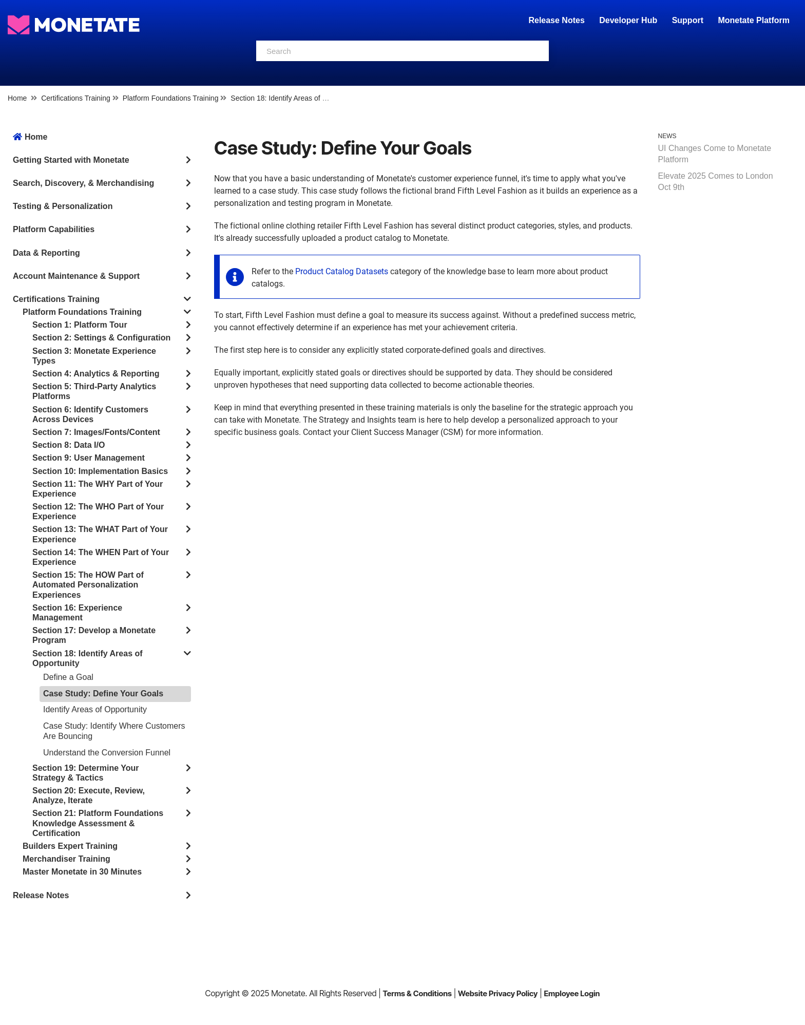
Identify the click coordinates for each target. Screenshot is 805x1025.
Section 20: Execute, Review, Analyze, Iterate (88, 795)
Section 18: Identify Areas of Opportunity (295, 98)
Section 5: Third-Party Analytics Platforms (94, 391)
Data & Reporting (46, 253)
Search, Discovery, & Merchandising (83, 183)
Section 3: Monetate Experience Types (94, 356)
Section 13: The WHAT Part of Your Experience (100, 534)
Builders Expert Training (70, 846)
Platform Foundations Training (171, 98)
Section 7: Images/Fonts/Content (96, 432)
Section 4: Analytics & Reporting (95, 373)
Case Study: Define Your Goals (103, 693)
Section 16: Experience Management (77, 612)
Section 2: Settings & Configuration (101, 337)
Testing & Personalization (62, 206)
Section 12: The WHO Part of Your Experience (98, 511)
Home (17, 98)
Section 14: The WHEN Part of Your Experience (100, 557)
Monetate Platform (754, 20)
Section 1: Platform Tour (79, 324)
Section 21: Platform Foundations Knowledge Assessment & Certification (97, 823)
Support (687, 20)
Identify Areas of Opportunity (95, 709)
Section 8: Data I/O (68, 445)
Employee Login (572, 993)
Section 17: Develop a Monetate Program (94, 635)
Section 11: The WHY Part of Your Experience (97, 489)
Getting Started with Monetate (71, 160)
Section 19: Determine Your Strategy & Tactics (85, 773)
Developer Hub (628, 20)
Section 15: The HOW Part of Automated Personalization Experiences (88, 585)
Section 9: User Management (88, 457)
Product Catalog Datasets (341, 271)
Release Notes (557, 20)
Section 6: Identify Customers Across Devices (90, 414)
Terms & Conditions (417, 993)
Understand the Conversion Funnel (106, 752)
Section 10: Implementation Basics (100, 471)
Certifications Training (75, 98)
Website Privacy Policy (498, 993)
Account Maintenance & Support (76, 276)
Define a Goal (68, 677)
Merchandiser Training (66, 859)
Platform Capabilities (53, 229)
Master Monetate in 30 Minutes (82, 871)
